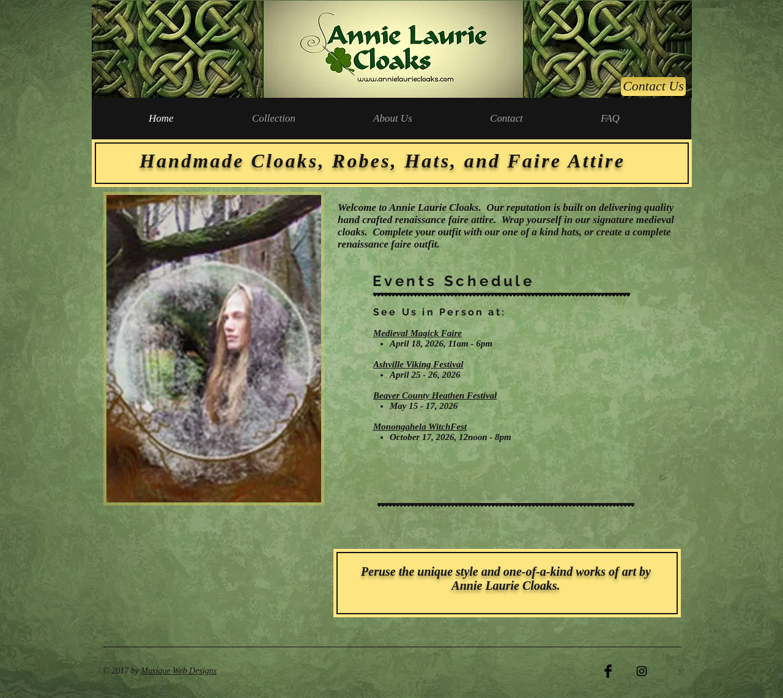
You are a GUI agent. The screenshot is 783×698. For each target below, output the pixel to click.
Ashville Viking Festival (418, 364)
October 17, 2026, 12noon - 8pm (450, 437)
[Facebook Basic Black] (608, 671)
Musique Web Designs (179, 670)
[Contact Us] (653, 86)
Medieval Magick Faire (417, 333)
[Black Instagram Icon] (641, 671)
